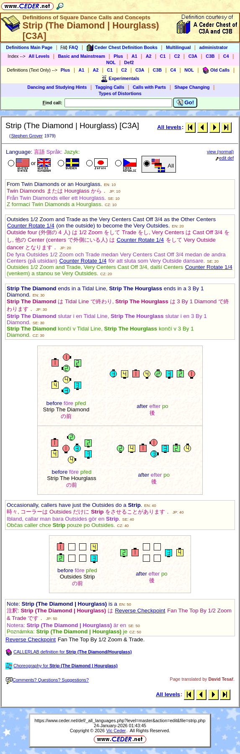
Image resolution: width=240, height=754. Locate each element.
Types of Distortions (119, 93)
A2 (149, 56)
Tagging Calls (109, 87)
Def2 (129, 62)
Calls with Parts (149, 87)
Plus (118, 56)
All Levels (38, 56)
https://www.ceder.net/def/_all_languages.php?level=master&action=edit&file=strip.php (120, 720)
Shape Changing (192, 87)
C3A (192, 56)
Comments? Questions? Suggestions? (47, 679)
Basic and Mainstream (81, 56)
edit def (225, 157)
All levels (169, 127)
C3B (210, 56)
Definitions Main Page (29, 47)
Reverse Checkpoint (140, 610)
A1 (134, 56)
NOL (111, 62)
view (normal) (220, 151)
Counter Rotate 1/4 (30, 225)
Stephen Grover (26, 135)
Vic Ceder (116, 730)
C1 (163, 56)
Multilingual (178, 47)
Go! (185, 102)
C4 (226, 56)
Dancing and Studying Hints (57, 87)
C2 (177, 56)
